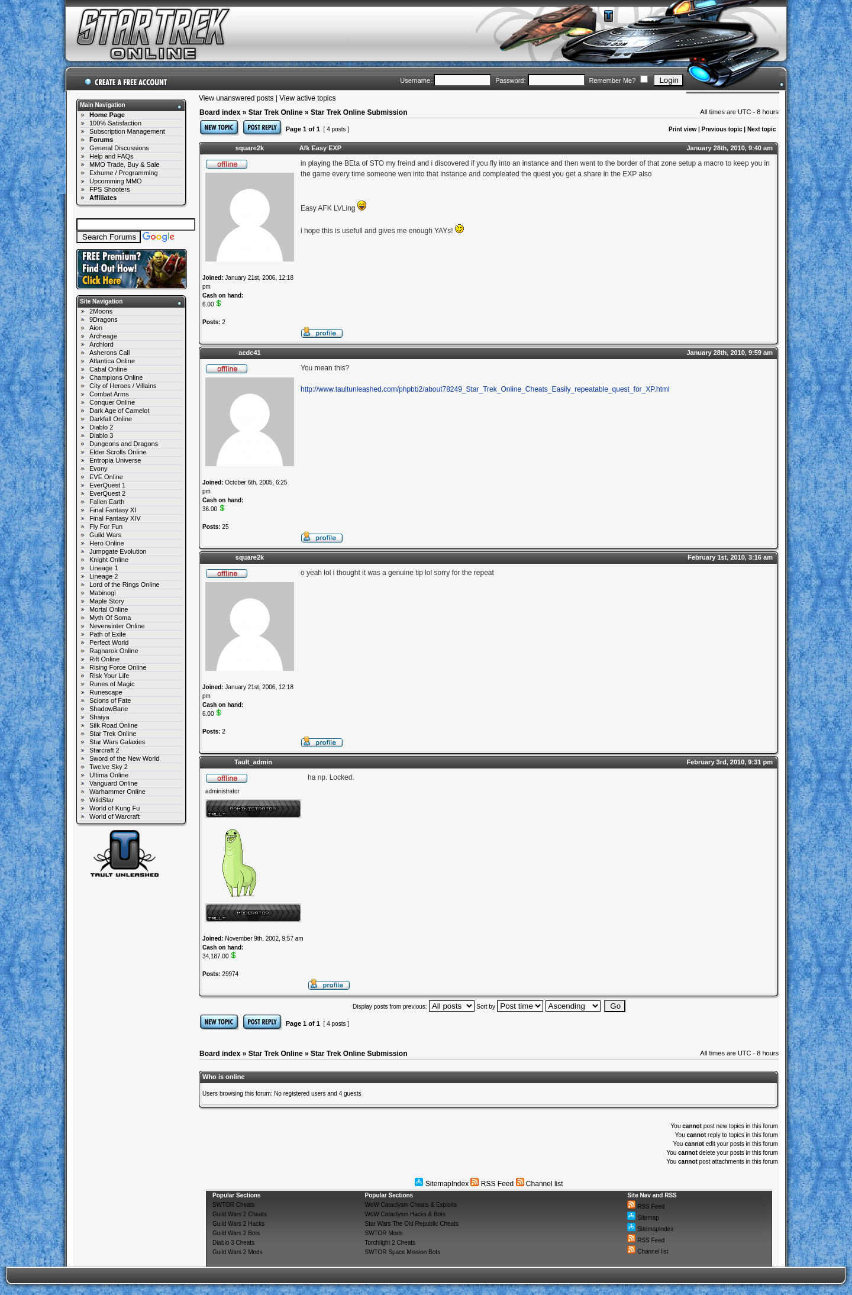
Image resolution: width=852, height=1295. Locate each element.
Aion (95, 327)
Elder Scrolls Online (118, 452)
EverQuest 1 (107, 485)
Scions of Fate (110, 700)
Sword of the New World (124, 758)
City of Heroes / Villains (123, 385)
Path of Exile (107, 634)
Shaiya (99, 717)
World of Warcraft (114, 816)
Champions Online (116, 377)
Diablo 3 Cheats (233, 1242)
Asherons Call (109, 352)
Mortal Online (108, 609)
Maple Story (106, 601)
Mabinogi (102, 592)
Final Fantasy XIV (115, 518)
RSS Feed (492, 1184)
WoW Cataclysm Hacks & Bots (405, 1214)
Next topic (761, 129)
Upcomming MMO (115, 181)
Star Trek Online (112, 733)
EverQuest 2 (107, 493)
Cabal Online (108, 369)
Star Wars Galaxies (117, 741)
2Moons (100, 311)
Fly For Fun (105, 526)
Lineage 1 (103, 567)
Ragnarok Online (113, 650)
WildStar (101, 799)
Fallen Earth (106, 501)
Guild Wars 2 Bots (236, 1233)
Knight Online (108, 559)
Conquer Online (112, 402)
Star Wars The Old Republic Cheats (412, 1223)
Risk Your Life (109, 675)
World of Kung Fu (114, 808)
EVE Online (106, 476)
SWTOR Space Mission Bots (403, 1252)
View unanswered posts (236, 98)
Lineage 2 (103, 576)
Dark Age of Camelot (119, 410)
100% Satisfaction (115, 123)
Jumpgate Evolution (118, 551)
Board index (219, 112)
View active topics (307, 98)
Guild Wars (105, 534)
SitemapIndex (442, 1184)
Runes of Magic (111, 683)
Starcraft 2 (104, 750)
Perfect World (108, 642)
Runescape (105, 692)
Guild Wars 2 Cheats (239, 1214)
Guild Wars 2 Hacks (238, 1223)
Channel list (539, 1184)
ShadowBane (108, 708)
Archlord (101, 344)
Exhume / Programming (123, 172)
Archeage (103, 336)
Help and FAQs (111, 156)
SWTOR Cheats (233, 1205)
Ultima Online (108, 775)
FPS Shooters (109, 189)
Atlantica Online (112, 360)
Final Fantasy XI (112, 510)
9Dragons (103, 319)
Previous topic (722, 129)
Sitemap (643, 1218)
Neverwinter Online (117, 625)
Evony (98, 468)
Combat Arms (109, 394)
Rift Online (104, 659)
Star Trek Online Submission (359, 112)
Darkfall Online (110, 418)
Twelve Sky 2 (108, 766)
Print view (682, 129)
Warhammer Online (117, 791)
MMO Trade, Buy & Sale (124, 164)
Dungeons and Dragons (123, 443)
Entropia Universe (115, 460)
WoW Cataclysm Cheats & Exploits (411, 1205)
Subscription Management (127, 131)
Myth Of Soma (110, 617)
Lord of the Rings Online (124, 584)
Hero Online (106, 543)
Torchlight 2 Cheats (390, 1242)
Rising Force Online (118, 667)
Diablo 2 (101, 427)
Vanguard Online (113, 783)
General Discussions (119, 147)
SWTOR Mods (384, 1233)
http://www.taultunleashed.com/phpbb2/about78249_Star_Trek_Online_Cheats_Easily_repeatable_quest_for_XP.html (485, 389)
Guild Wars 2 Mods (237, 1252)
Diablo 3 (101, 435)
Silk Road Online (113, 725)
